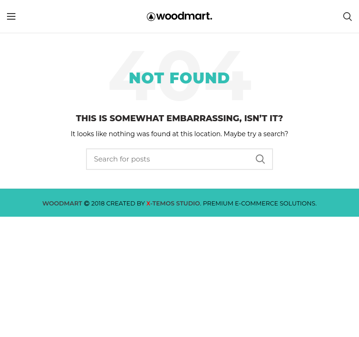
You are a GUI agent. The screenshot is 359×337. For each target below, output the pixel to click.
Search (260, 159)
